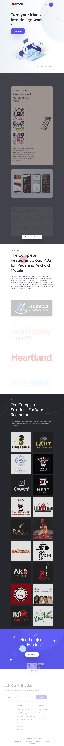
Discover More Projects (32, 237)
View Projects (18, 31)
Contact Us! (32, 654)
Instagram (38, 67)
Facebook (49, 67)
